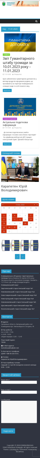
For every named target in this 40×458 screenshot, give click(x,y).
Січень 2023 (20, 205)
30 (4, 231)
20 (25, 223)
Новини (6, 55)
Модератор (18, 74)
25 (14, 227)
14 (30, 219)
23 (4, 227)
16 (4, 223)
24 (9, 227)
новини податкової (10, 119)
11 (14, 219)
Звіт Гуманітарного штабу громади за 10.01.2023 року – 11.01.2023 (18, 64)
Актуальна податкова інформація (15, 124)
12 (20, 219)
